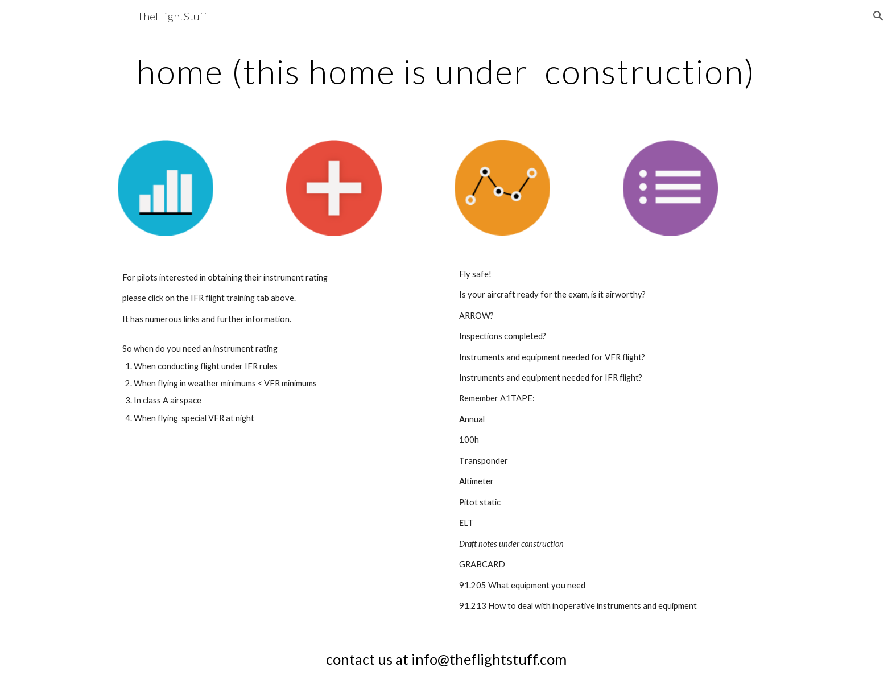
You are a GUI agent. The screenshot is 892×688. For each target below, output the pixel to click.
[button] (878, 16)
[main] (446, 71)
